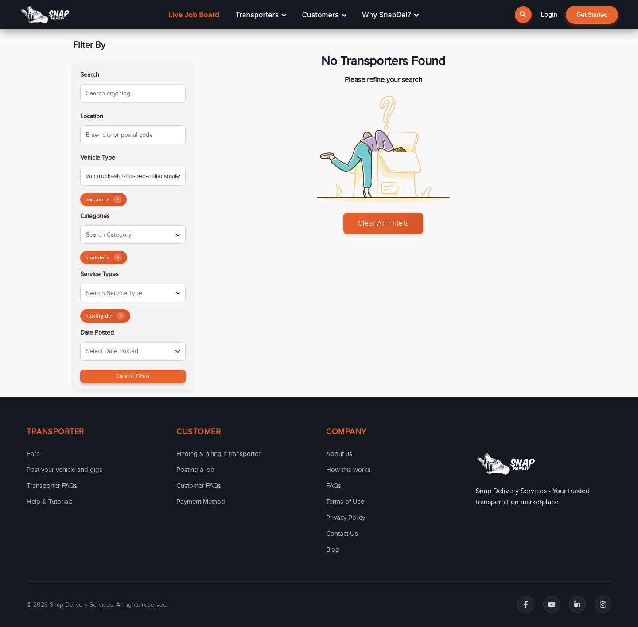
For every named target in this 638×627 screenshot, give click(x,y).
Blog (332, 549)
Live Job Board (193, 14)
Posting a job (195, 470)
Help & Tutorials (50, 502)
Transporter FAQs (52, 486)
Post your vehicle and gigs (64, 470)
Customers (324, 14)
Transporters (261, 14)
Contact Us (342, 533)
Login (549, 15)
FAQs (333, 486)
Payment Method (200, 502)
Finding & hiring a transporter (218, 454)
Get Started (591, 15)
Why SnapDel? (390, 14)
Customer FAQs (198, 486)
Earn (33, 454)
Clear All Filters (133, 376)
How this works (348, 470)
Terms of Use (345, 502)
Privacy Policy (345, 518)
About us (339, 454)
